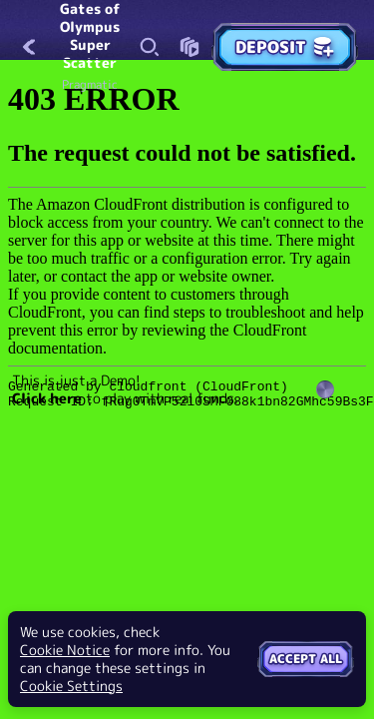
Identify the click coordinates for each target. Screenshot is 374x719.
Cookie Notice (65, 650)
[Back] (30, 47)
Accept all (305, 658)
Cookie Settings (71, 686)
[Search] (150, 47)
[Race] (189, 47)
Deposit (284, 47)
